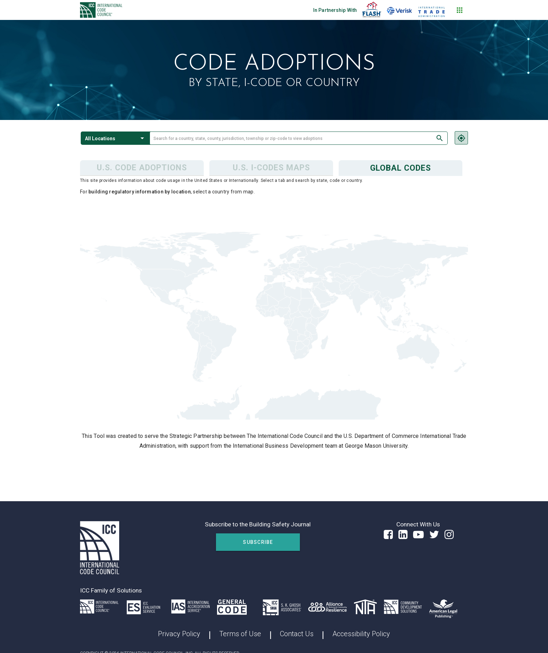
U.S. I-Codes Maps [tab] (271, 167)
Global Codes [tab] (400, 168)
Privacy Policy (179, 634)
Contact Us (296, 634)
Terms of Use (240, 634)
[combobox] (299, 138)
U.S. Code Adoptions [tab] (142, 167)
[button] (116, 138)
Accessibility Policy (361, 634)
